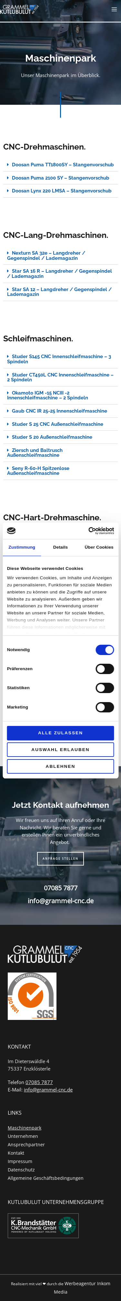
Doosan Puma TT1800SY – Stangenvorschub (63, 164)
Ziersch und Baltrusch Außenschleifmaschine (35, 452)
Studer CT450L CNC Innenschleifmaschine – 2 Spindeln (60, 377)
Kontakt (16, 1153)
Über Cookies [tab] (99, 547)
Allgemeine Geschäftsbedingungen (46, 1178)
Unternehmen (23, 1136)
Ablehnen (61, 766)
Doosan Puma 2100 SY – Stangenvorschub (60, 178)
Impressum (20, 1161)
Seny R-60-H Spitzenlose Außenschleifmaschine (38, 470)
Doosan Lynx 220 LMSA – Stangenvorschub (62, 190)
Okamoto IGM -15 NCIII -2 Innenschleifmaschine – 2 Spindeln (47, 395)
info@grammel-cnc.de (61, 900)
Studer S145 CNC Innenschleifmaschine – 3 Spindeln (59, 359)
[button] (60, 164)
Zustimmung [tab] (21, 547)
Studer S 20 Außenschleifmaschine (52, 437)
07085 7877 (60, 888)
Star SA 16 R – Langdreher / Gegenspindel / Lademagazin (59, 273)
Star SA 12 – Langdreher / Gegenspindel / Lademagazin (59, 292)
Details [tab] (60, 547)
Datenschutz (21, 1170)
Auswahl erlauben (60, 749)
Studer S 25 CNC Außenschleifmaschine (57, 424)
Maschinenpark (24, 1128)
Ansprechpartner (26, 1144)
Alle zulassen (60, 732)
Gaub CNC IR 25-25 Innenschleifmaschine (59, 411)
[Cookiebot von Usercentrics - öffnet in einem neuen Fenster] (86, 530)
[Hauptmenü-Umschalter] (114, 9)
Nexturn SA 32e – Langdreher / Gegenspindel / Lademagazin (46, 255)
